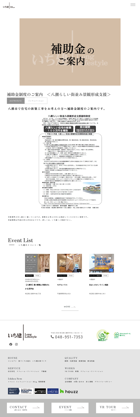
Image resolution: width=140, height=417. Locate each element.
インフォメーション (36, 100)
